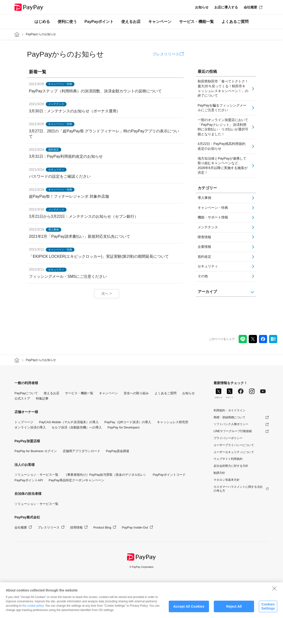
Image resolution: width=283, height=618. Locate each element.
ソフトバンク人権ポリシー (231, 424)
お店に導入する (226, 7)
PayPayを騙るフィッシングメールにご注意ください (222, 107)
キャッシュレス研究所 (172, 422)
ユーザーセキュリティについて (234, 452)
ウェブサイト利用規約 (228, 459)
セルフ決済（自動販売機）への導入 (77, 427)
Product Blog (102, 527)
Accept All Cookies (188, 609)
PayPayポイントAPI (28, 480)
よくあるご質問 (235, 22)
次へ (104, 293)
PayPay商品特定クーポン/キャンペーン (76, 480)
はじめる (42, 22)
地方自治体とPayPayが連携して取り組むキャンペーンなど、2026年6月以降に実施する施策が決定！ (223, 165)
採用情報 (76, 527)
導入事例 (204, 198)
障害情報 (204, 237)
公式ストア (22, 398)
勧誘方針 (219, 473)
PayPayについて (26, 393)
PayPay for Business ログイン (35, 451)
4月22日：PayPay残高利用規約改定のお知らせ (221, 146)
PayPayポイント (99, 22)
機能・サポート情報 (213, 217)
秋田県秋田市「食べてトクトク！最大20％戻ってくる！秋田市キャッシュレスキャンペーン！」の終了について (223, 88)
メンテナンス (208, 227)
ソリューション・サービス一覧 (36, 474)
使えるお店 (131, 22)
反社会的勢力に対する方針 (231, 466)
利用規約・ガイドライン (229, 410)
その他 (203, 276)
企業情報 (204, 247)
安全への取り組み (136, 393)
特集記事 (42, 398)
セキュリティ (208, 266)
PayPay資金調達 (117, 451)
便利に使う (67, 22)
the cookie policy (33, 609)
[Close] (274, 591)
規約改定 (204, 256)
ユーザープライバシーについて (234, 445)
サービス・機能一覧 (196, 22)
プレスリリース (165, 54)
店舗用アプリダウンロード (81, 451)
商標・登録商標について (229, 417)
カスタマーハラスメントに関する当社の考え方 (238, 489)
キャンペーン (159, 22)
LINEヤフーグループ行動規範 (233, 431)
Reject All (234, 609)
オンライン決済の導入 (30, 427)
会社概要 (250, 7)
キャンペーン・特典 (213, 208)
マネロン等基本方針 (227, 480)
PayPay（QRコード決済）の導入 (127, 422)
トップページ (23, 422)
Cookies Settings (268, 609)
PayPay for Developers (124, 427)
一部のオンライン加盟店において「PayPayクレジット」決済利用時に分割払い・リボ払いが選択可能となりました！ (223, 127)
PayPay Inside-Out (135, 527)
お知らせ (202, 7)
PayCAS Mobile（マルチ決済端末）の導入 (69, 422)
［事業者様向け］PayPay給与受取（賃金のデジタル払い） (105, 474)
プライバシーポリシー (228, 438)
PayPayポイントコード (169, 474)
